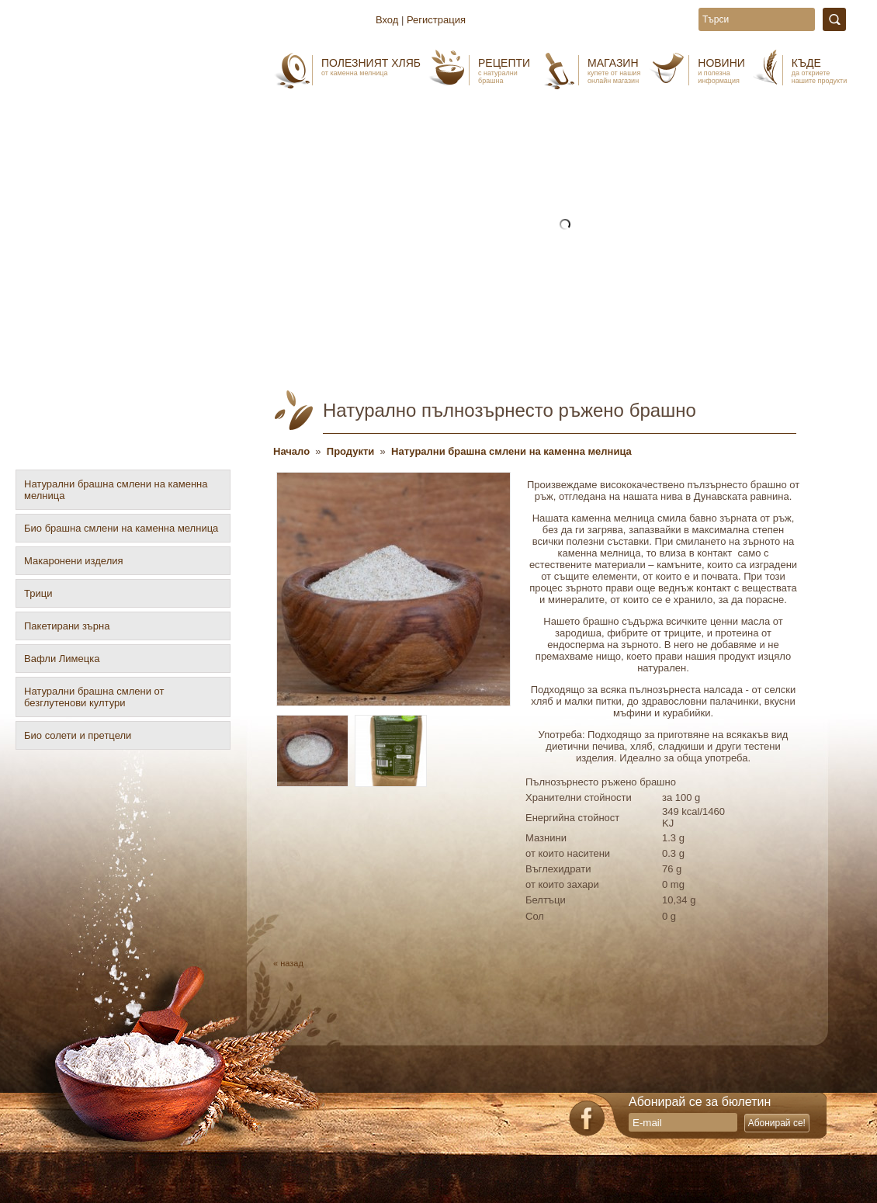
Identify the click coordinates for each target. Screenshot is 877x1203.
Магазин (614, 71)
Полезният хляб (371, 67)
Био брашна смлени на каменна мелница (121, 528)
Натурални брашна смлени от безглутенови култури (94, 697)
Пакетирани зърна (66, 626)
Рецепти (504, 71)
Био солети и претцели (77, 735)
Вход (387, 20)
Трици (38, 593)
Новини (721, 71)
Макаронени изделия (73, 561)
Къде (819, 71)
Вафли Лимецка (61, 658)
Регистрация (436, 20)
